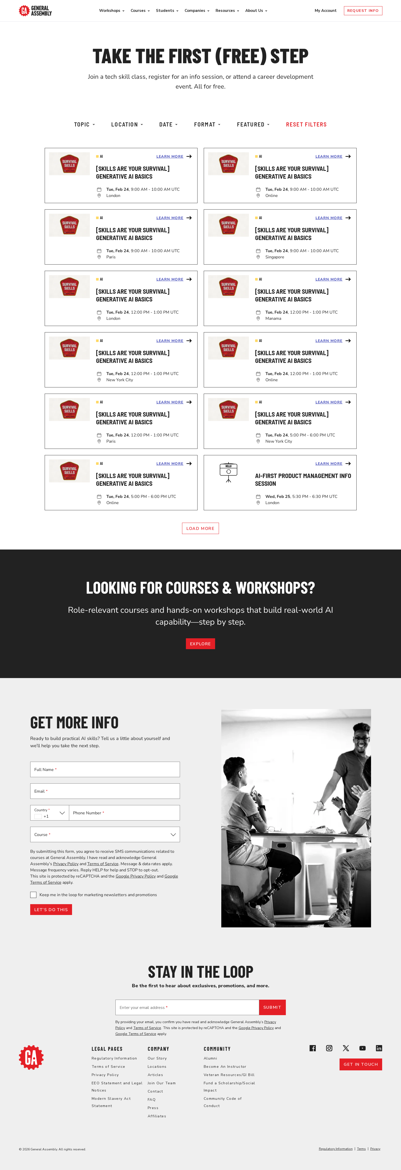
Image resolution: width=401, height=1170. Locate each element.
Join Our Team (162, 1083)
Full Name (45, 770)
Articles (155, 1074)
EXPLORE (200, 644)
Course (42, 835)
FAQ (152, 1099)
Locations (157, 1066)
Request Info (363, 10)
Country (42, 810)
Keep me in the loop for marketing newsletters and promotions (98, 895)
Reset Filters (306, 124)
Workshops (109, 10)
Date (168, 124)
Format (207, 124)
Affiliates (157, 1116)
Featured (253, 124)
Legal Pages (107, 1049)
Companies (195, 10)
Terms (361, 1149)
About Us (254, 10)
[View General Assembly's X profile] (346, 1049)
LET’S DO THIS (51, 910)
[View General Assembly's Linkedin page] (379, 1049)
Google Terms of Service (135, 1033)
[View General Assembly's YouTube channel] (362, 1049)
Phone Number (88, 813)
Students (165, 10)
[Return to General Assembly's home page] (31, 1068)
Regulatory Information (114, 1058)
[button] (49, 813)
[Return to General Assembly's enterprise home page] (35, 10)
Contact (155, 1091)
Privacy (375, 1149)
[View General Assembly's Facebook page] (313, 1049)
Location (127, 124)
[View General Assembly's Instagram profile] (329, 1049)
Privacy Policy (65, 864)
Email (41, 791)
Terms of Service (103, 864)
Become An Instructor (225, 1066)
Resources (225, 10)
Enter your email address (144, 1007)
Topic (84, 124)
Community (217, 1049)
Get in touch (361, 1064)
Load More (200, 528)
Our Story (157, 1058)
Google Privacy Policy (136, 876)
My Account (326, 10)
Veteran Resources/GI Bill (229, 1074)
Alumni (210, 1058)
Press (153, 1107)
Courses (138, 10)
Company (158, 1049)
